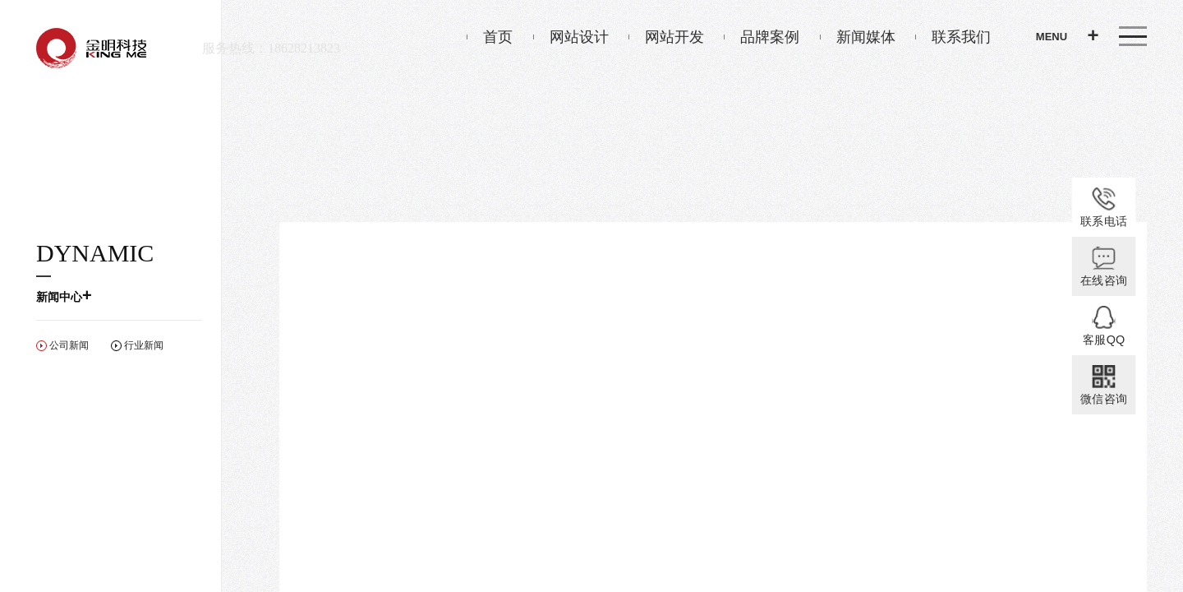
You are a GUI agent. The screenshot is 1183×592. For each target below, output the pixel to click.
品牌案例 (761, 37)
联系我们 (953, 37)
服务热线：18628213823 (271, 48)
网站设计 (571, 37)
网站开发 (666, 37)
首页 (490, 37)
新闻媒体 (857, 37)
